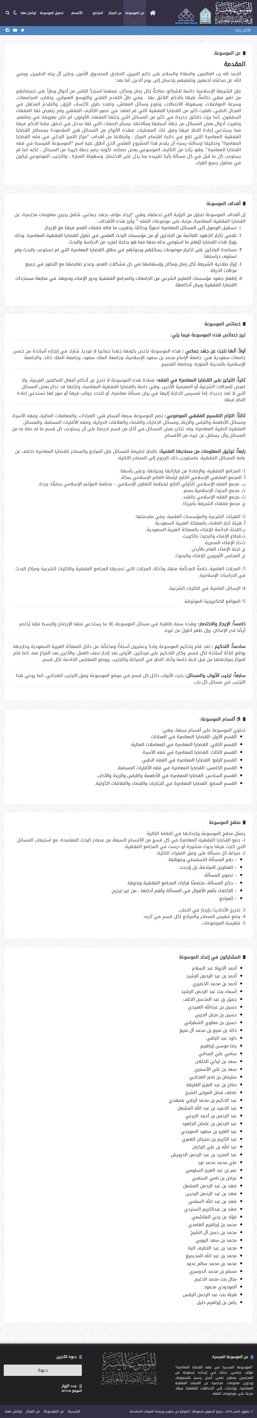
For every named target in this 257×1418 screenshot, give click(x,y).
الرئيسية (74, 1411)
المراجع (98, 13)
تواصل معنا (28, 13)
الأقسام (77, 13)
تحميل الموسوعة (51, 13)
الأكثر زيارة (243, 30)
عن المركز (115, 13)
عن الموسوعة (134, 13)
